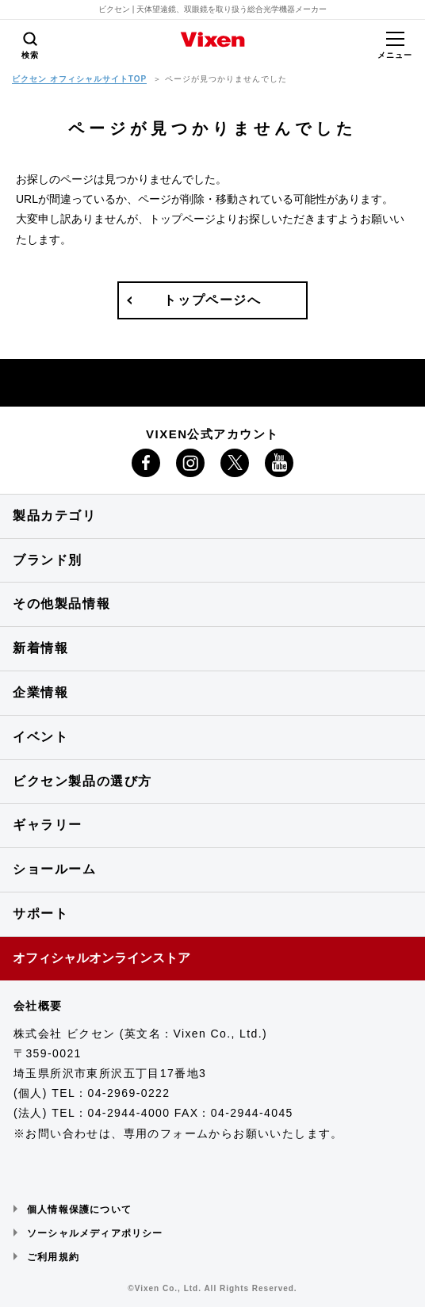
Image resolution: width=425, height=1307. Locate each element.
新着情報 (40, 648)
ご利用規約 (53, 1257)
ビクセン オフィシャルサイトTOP (79, 79)
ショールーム (55, 869)
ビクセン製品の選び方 (82, 781)
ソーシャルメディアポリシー (95, 1233)
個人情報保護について (79, 1209)
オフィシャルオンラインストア (101, 958)
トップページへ (212, 300)
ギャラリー (47, 824)
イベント (40, 736)
